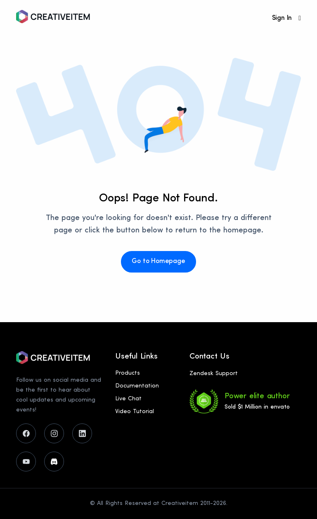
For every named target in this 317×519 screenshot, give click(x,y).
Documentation (137, 386)
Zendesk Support (213, 374)
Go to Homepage (158, 261)
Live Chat (128, 399)
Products (127, 373)
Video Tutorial (134, 412)
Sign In (282, 18)
